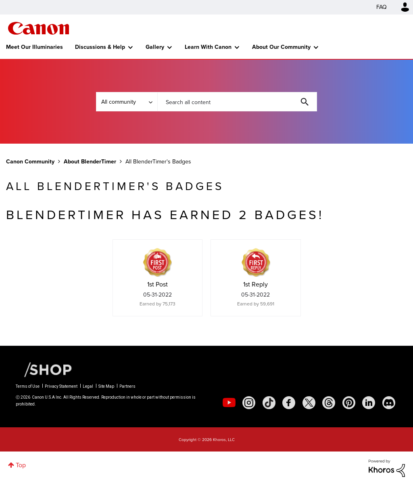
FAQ (381, 7)
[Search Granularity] (126, 101)
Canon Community (38, 28)
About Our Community (281, 47)
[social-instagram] (248, 402)
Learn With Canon (208, 47)
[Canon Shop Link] (44, 369)
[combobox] (237, 101)
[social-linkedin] (368, 402)
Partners (127, 386)
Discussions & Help (100, 47)
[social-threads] (328, 402)
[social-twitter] (308, 402)
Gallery (155, 47)
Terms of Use (28, 386)
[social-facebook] (288, 402)
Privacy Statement (61, 386)
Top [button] (21, 465)
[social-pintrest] (348, 402)
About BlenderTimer (90, 161)
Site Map (106, 386)
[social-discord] (388, 402)
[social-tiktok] (269, 402)
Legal (88, 386)
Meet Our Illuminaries (34, 47)
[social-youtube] (229, 402)
